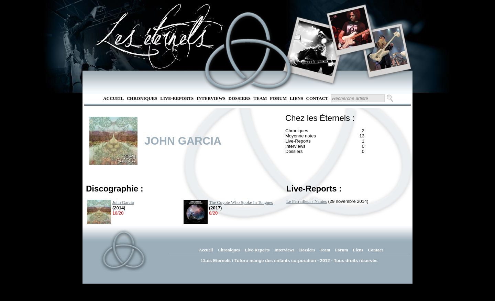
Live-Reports (177, 98)
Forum (278, 98)
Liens (296, 98)
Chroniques (142, 98)
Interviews (211, 98)
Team (260, 98)
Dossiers (240, 98)
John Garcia (123, 202)
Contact (317, 98)
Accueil (113, 98)
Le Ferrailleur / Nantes (306, 201)
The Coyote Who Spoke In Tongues (241, 202)
